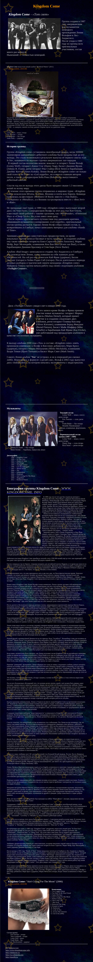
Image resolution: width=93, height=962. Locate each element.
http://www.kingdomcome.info (18, 950)
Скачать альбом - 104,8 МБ (17, 68)
